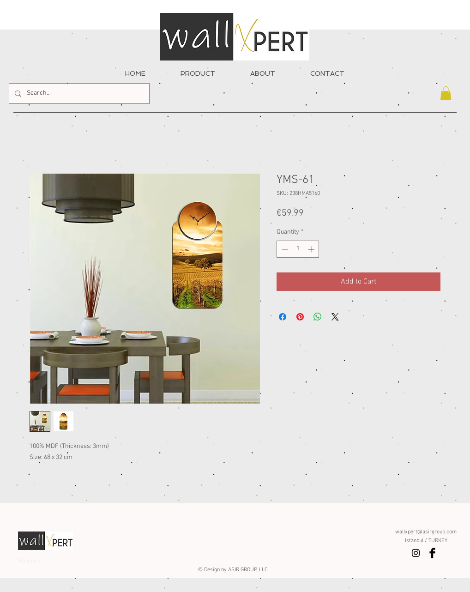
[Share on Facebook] (282, 316)
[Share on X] (335, 316)
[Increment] (312, 249)
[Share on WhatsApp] (317, 316)
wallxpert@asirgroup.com (426, 532)
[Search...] (78, 93)
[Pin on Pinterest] (300, 316)
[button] (446, 93)
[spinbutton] (297, 249)
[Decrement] (283, 249)
